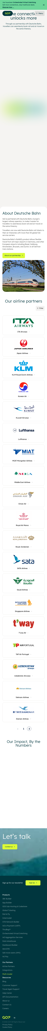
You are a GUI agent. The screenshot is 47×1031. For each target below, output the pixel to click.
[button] (23, 308)
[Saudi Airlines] (23, 590)
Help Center (7, 993)
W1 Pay (5, 956)
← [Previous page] (18, 729)
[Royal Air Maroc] (23, 525)
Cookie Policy (7, 1027)
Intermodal (7, 918)
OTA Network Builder (10, 922)
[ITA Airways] (23, 332)
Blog (4, 981)
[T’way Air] (23, 633)
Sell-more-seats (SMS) (11, 953)
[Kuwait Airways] (23, 418)
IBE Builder (6, 899)
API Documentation (10, 997)
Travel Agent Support (10, 989)
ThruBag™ (6, 929)
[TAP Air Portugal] (23, 654)
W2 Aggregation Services (12, 937)
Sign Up (33, 883)
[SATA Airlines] (23, 568)
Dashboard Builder (10, 945)
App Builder (7, 903)
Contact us (10, 847)
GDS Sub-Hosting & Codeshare (14, 906)
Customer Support (9, 985)
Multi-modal (7, 974)
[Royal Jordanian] (23, 547)
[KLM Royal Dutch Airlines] (23, 375)
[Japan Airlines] (23, 353)
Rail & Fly (6, 914)
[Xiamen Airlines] (23, 719)
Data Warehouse (9, 941)
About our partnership (14, 255)
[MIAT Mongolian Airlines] (23, 461)
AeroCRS (6, 949)
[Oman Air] (23, 504)
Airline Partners (8, 966)
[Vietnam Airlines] (23, 697)
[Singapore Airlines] (23, 611)
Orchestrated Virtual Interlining (14, 933)
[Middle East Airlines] (23, 482)
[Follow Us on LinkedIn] (14, 1017)
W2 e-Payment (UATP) (11, 926)
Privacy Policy (7, 1025)
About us (6, 1001)
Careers (5, 1008)
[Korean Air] (23, 396)
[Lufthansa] (23, 439)
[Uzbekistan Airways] (23, 676)
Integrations (7, 970)
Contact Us (6, 1004)
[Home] (6, 1017)
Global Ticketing (8, 910)
